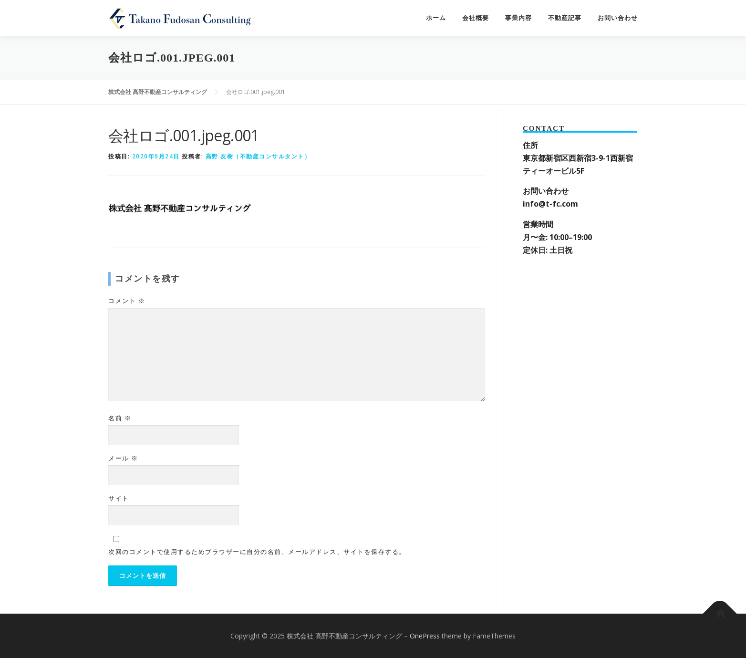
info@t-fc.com (550, 203)
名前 (119, 418)
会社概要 (475, 17)
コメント (126, 300)
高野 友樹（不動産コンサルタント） (258, 156)
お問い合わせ (618, 17)
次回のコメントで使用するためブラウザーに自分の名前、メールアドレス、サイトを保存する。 (257, 551)
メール (123, 458)
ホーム (436, 17)
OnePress (425, 635)
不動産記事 (564, 17)
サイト (118, 498)
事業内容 (518, 17)
